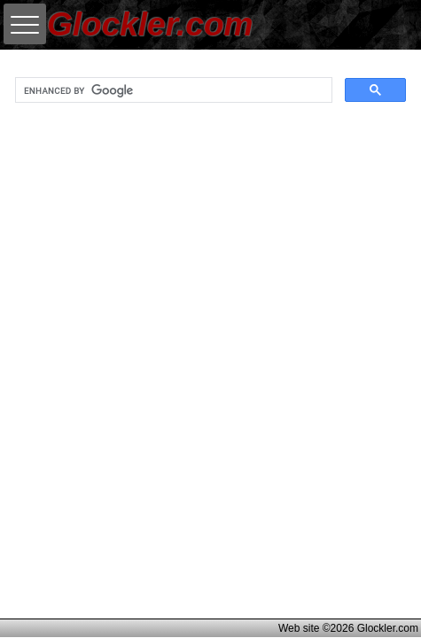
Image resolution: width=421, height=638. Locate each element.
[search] (172, 90)
